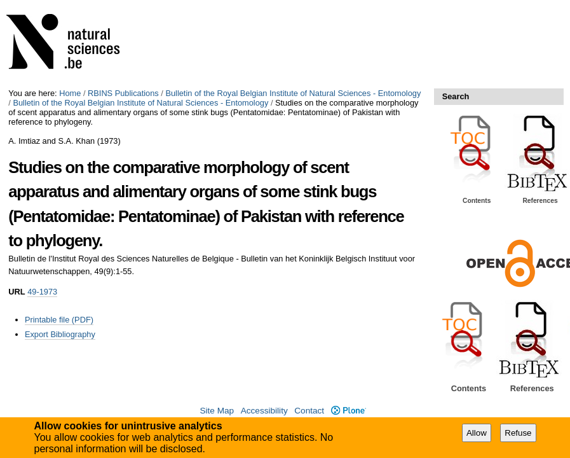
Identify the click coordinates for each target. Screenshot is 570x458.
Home (70, 93)
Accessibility (264, 410)
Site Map (217, 410)
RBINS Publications (123, 93)
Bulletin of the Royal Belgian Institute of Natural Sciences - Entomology (293, 93)
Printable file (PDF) (59, 319)
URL (16, 291)
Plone (348, 410)
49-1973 (42, 291)
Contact (309, 410)
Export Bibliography (60, 334)
